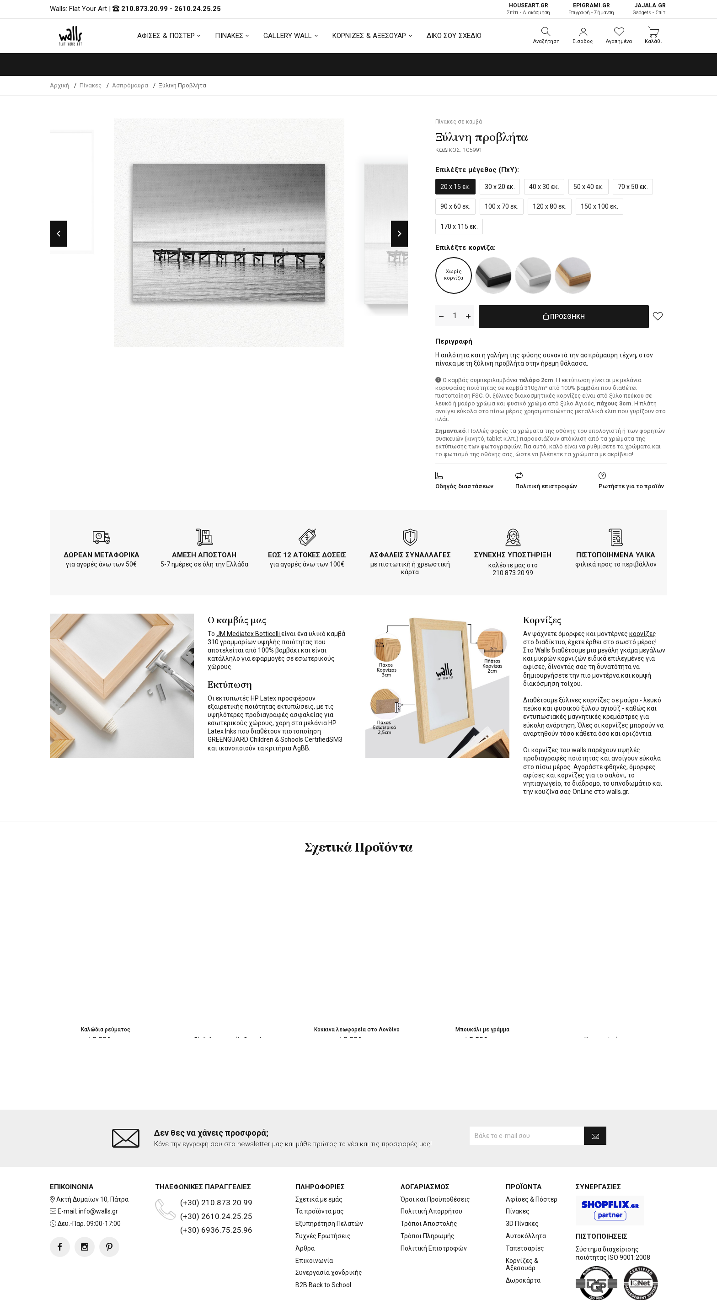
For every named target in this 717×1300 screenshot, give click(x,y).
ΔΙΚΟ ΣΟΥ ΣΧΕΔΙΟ (454, 36)
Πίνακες (518, 1211)
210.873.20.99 (144, 9)
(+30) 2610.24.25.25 (216, 1216)
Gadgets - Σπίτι (649, 9)
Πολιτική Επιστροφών (434, 1248)
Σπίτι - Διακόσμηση (528, 9)
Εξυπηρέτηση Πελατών (329, 1223)
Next (399, 234)
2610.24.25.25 (197, 9)
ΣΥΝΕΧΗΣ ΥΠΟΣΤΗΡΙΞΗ (512, 553)
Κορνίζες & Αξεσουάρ (522, 1264)
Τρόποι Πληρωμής (428, 1236)
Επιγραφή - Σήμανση (591, 9)
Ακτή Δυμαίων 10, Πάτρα (92, 1199)
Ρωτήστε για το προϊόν (631, 484)
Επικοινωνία (314, 1260)
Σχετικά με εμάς (318, 1199)
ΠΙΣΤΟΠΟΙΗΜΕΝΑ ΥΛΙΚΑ (615, 553)
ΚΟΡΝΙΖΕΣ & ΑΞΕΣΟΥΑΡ (369, 36)
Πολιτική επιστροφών (546, 484)
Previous (58, 234)
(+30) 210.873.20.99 (216, 1202)
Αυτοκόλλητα (526, 1236)
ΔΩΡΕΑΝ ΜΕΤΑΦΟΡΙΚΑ (101, 553)
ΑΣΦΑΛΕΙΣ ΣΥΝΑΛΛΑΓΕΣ (410, 553)
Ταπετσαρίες (525, 1248)
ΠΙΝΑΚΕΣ (229, 36)
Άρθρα (305, 1248)
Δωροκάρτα (523, 1280)
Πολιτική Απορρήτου (431, 1211)
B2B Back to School (323, 1285)
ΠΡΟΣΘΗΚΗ (564, 316)
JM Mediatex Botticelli (248, 632)
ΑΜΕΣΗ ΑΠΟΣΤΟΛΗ (204, 553)
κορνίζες (642, 632)
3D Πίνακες (522, 1223)
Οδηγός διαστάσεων (464, 484)
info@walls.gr (98, 1211)
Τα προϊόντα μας (319, 1211)
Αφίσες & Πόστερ (531, 1199)
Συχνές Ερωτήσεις (323, 1236)
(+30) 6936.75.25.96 (216, 1230)
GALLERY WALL (287, 36)
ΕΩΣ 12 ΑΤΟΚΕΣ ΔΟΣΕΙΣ (307, 553)
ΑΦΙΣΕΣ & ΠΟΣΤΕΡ (166, 36)
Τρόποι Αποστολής (429, 1223)
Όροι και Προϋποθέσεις (435, 1199)
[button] (546, 35)
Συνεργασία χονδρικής (328, 1272)
